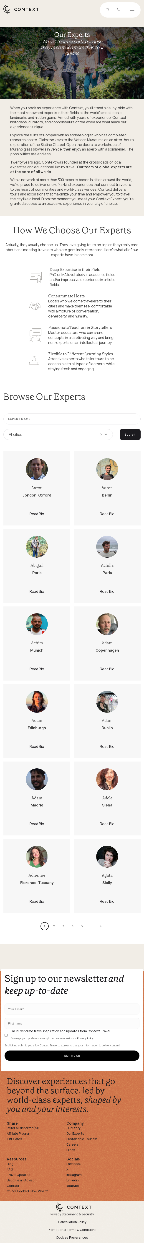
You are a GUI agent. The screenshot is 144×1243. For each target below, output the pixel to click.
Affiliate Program (19, 1133)
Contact (13, 1185)
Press (70, 1150)
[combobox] (58, 434)
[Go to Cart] (119, 10)
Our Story (73, 1128)
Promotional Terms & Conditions (72, 1229)
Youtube (72, 1185)
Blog (10, 1164)
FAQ (10, 1169)
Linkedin (72, 1180)
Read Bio (37, 513)
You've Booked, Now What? (27, 1191)
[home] (23, 13)
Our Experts (75, 1133)
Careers (72, 1144)
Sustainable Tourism (81, 1139)
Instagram (74, 1175)
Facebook (73, 1164)
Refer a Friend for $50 (23, 1128)
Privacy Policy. (85, 1038)
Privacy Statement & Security (72, 1214)
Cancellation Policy (72, 1222)
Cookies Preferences (72, 1237)
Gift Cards (14, 1139)
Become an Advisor (21, 1180)
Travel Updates (18, 1175)
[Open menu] (132, 9)
